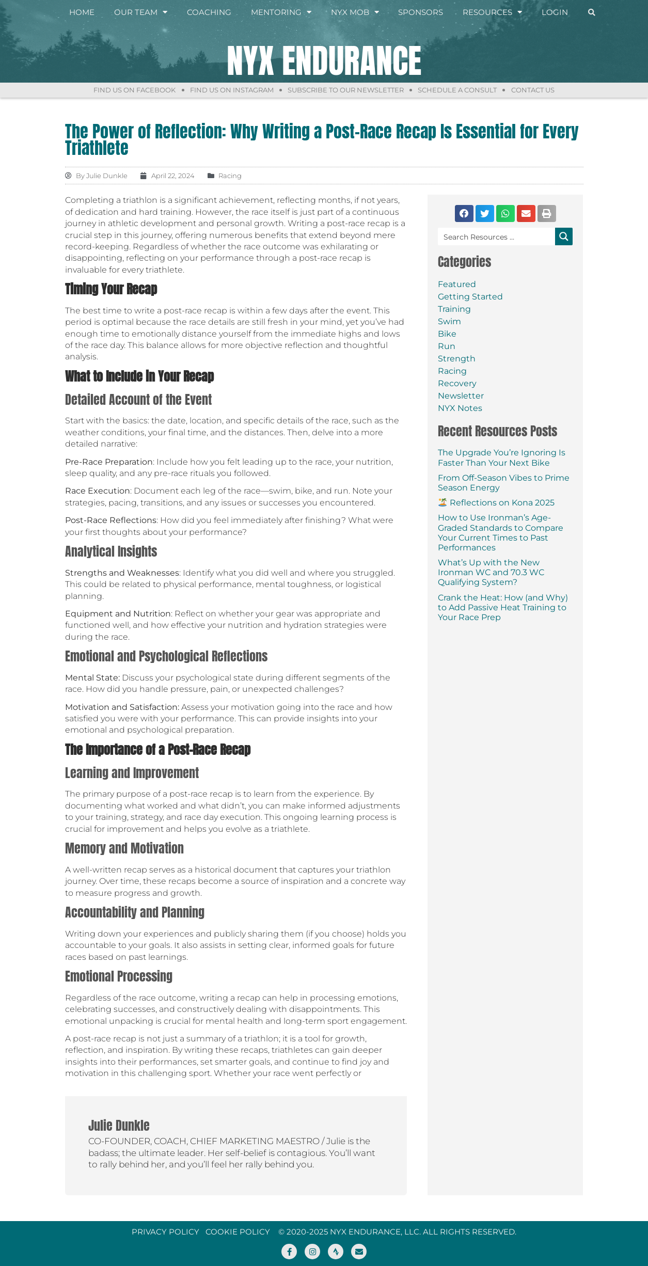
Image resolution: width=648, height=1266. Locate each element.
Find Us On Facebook (127, 90)
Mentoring (281, 13)
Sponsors (420, 13)
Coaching (209, 13)
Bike (447, 334)
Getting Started (470, 297)
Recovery (457, 383)
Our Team (140, 13)
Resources (492, 13)
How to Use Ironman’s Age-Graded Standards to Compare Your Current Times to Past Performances (500, 532)
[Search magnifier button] (564, 236)
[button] (464, 213)
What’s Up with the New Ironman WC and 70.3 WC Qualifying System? (491, 572)
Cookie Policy (238, 1232)
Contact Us (540, 90)
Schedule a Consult (461, 90)
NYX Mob (355, 13)
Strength (457, 358)
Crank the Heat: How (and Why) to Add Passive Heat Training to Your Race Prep (503, 607)
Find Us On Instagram (228, 90)
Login (555, 13)
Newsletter (461, 396)
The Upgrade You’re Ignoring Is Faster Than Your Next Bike (501, 457)
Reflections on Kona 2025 (496, 503)
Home (81, 13)
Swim (449, 321)
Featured (457, 284)
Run (446, 346)
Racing (452, 371)
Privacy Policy (165, 1232)
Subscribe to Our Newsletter (346, 90)
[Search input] (497, 236)
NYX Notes (460, 408)
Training (454, 309)
